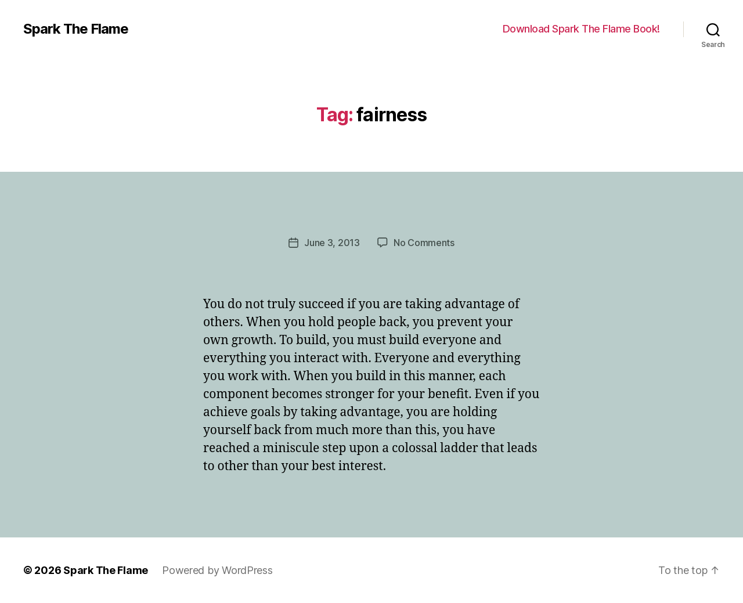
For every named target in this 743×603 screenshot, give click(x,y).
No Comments (424, 242)
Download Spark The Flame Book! (581, 29)
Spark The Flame (75, 29)
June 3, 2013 (332, 242)
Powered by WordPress (217, 570)
